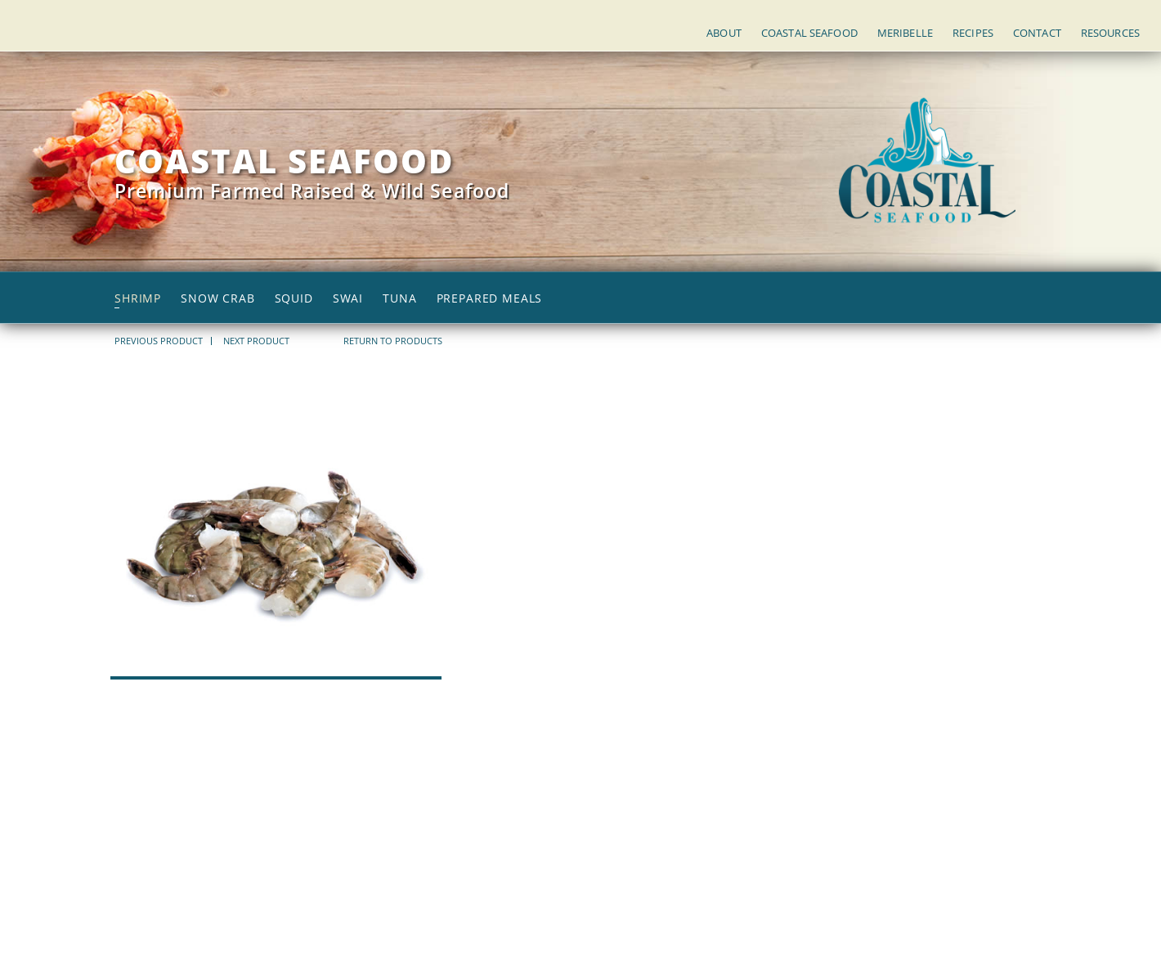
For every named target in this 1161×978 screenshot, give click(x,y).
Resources (1110, 32)
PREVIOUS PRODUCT (158, 341)
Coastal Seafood (809, 32)
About (724, 32)
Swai (348, 298)
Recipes (973, 32)
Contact (1037, 32)
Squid (294, 298)
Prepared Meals (490, 298)
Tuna (399, 298)
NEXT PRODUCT (256, 341)
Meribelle (905, 32)
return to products (392, 340)
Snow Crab (218, 298)
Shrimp (137, 298)
